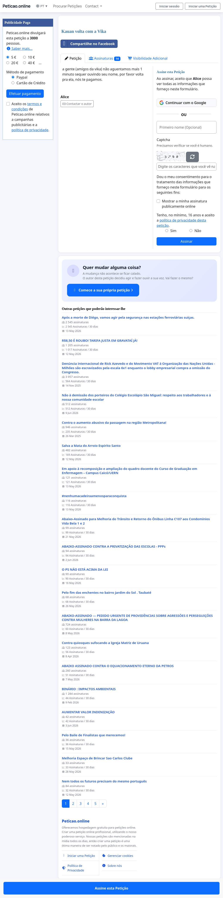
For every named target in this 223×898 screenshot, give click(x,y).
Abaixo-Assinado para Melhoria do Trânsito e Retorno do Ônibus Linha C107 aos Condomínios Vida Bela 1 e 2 (136, 521)
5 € (13, 57)
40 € (31, 63)
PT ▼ (42, 6)
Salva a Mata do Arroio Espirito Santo (91, 446)
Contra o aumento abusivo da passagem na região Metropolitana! (114, 422)
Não (197, 230)
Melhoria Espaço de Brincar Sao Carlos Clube (97, 758)
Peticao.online (16, 6)
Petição (72, 58)
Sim (173, 230)
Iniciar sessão (169, 6)
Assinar (187, 241)
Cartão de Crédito (31, 83)
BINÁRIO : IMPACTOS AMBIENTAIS (89, 689)
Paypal (22, 77)
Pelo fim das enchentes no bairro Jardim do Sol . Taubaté (106, 592)
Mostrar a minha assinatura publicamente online (184, 204)
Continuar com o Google (182, 102)
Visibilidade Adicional (147, 58)
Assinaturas (104, 58)
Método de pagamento (25, 72)
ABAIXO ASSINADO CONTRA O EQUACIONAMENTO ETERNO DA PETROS (118, 666)
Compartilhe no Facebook (88, 44)
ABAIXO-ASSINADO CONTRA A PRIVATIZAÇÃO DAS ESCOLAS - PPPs (114, 546)
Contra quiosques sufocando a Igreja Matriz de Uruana (105, 643)
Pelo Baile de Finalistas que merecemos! (93, 735)
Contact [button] (92, 6)
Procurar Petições (67, 6)
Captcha (163, 139)
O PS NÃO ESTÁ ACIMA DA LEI (85, 569)
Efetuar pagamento (25, 93)
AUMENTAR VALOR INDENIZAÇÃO (88, 712)
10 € (31, 57)
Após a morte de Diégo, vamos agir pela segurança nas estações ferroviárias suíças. (128, 317)
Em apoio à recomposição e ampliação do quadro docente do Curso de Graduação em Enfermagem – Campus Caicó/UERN (129, 471)
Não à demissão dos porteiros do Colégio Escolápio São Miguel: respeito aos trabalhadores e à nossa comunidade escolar (136, 397)
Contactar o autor (77, 104)
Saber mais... (19, 48)
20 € (14, 63)
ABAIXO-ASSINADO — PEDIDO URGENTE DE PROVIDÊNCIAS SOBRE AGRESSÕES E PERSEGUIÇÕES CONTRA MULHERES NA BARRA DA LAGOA (137, 618)
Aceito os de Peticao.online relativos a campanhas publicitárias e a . (30, 116)
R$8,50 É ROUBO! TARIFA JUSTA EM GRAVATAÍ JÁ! (99, 340)
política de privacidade (30, 130)
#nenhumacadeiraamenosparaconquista (94, 496)
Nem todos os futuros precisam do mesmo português (104, 781)
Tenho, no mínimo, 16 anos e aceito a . (186, 220)
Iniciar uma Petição (203, 6)
